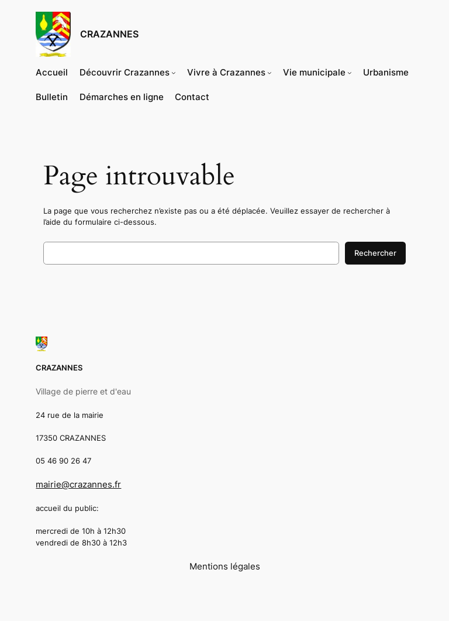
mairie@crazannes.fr (78, 484)
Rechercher (375, 253)
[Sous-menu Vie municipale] (349, 72)
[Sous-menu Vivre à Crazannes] (269, 72)
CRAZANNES (109, 34)
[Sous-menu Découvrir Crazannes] (173, 72)
